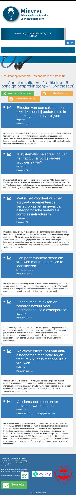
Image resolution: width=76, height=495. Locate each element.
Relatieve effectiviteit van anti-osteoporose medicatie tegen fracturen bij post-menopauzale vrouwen (41, 357)
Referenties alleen (55, 93)
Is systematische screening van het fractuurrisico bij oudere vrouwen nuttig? (41, 158)
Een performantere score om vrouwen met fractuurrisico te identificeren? (39, 262)
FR (70, 42)
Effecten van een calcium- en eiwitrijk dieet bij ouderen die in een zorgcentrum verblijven (41, 112)
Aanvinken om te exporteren (17, 93)
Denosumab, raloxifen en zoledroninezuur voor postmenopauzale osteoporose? (42, 306)
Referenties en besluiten (23, 99)
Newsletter (14, 485)
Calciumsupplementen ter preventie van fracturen (37, 404)
